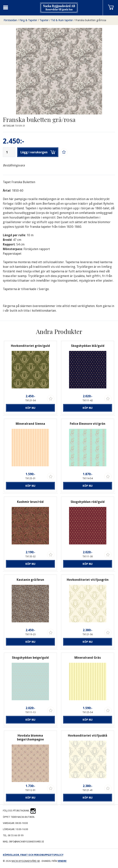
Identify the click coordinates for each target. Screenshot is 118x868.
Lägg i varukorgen (37, 152)
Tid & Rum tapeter (62, 20)
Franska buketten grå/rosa (90, 20)
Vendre (62, 861)
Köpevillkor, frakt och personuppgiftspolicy (33, 855)
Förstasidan (10, 20)
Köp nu (30, 407)
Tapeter (44, 20)
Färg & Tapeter (28, 20)
